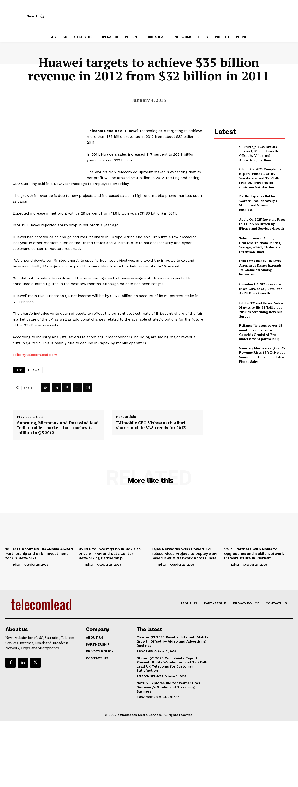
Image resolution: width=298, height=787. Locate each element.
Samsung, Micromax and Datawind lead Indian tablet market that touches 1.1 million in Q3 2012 (57, 427)
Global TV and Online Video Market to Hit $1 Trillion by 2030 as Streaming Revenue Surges (261, 310)
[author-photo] (8, 564)
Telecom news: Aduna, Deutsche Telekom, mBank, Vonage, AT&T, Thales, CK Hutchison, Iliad (260, 245)
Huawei (34, 370)
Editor (16, 564)
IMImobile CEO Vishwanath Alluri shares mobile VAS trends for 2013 (151, 425)
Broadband (145, 651)
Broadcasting (147, 697)
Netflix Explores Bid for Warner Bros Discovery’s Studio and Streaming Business (258, 203)
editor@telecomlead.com (35, 354)
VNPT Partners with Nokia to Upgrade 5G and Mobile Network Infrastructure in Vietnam (254, 553)
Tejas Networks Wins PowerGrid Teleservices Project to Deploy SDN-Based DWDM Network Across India (185, 553)
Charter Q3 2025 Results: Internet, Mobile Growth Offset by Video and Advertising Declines (258, 153)
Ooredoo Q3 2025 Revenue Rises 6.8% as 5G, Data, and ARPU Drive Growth (260, 288)
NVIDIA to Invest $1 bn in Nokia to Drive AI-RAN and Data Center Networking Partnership (109, 553)
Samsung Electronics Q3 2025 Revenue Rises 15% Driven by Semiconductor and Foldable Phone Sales (262, 355)
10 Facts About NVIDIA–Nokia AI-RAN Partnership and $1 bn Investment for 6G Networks (39, 553)
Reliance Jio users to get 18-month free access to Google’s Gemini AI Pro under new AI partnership (261, 332)
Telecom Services (150, 676)
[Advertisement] (250, 399)
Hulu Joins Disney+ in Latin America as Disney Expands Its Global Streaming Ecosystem (260, 267)
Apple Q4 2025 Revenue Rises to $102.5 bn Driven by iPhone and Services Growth (262, 224)
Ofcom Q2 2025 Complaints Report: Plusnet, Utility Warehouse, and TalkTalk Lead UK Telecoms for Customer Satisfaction (260, 178)
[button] (36, 16)
